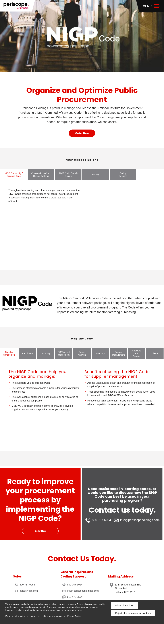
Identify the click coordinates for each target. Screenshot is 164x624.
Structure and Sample (136, 353)
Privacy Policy (74, 616)
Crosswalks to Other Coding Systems (41, 174)
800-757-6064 (98, 520)
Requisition (27, 353)
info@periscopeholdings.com (137, 520)
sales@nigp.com (26, 590)
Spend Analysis (82, 353)
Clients (155, 353)
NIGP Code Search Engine (68, 174)
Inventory (100, 353)
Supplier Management (9, 353)
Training (96, 174)
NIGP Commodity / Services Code (14, 174)
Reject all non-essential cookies (133, 613)
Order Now (82, 133)
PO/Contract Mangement (64, 353)
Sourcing (45, 353)
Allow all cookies (124, 605)
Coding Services (123, 174)
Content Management (118, 353)
